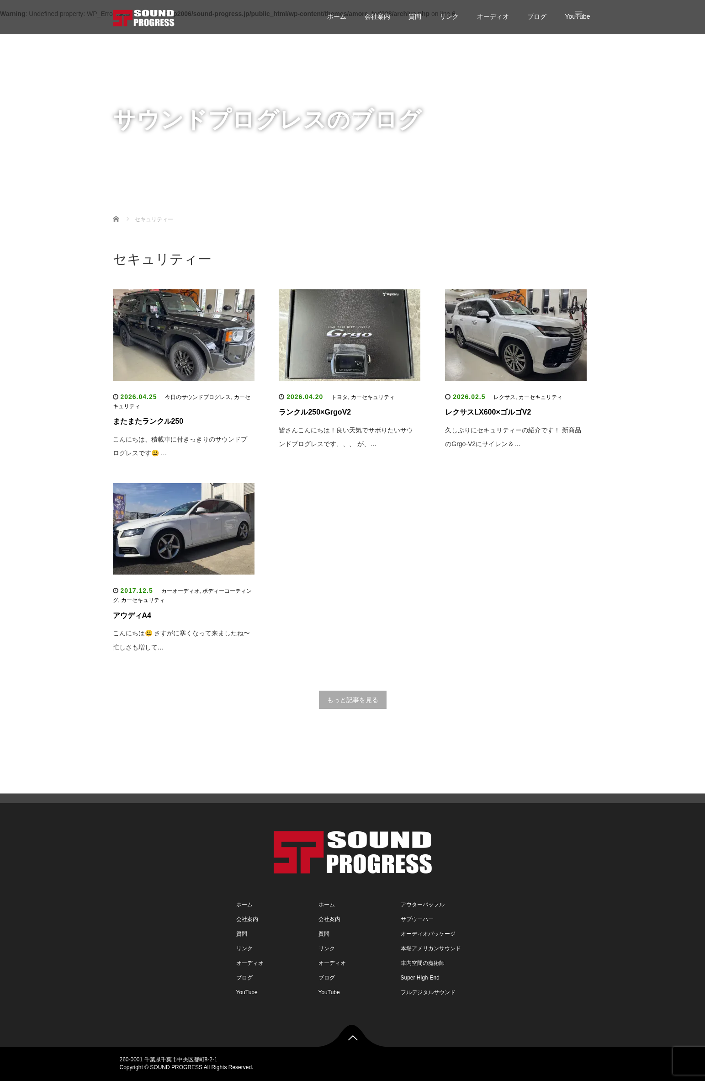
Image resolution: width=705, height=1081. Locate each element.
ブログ (536, 16)
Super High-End (420, 977)
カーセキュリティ (373, 397)
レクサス (504, 397)
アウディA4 (132, 615)
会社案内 (377, 16)
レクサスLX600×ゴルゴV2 (488, 412)
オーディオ (493, 16)
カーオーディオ (180, 591)
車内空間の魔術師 (423, 963)
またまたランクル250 (148, 421)
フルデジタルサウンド (428, 992)
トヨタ (339, 397)
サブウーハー (417, 919)
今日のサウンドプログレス (198, 397)
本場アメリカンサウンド (431, 948)
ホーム (336, 16)
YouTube (342, 153)
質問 (414, 16)
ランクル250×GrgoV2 (315, 412)
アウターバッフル (423, 904)
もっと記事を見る (352, 699)
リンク (449, 16)
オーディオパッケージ (428, 934)
